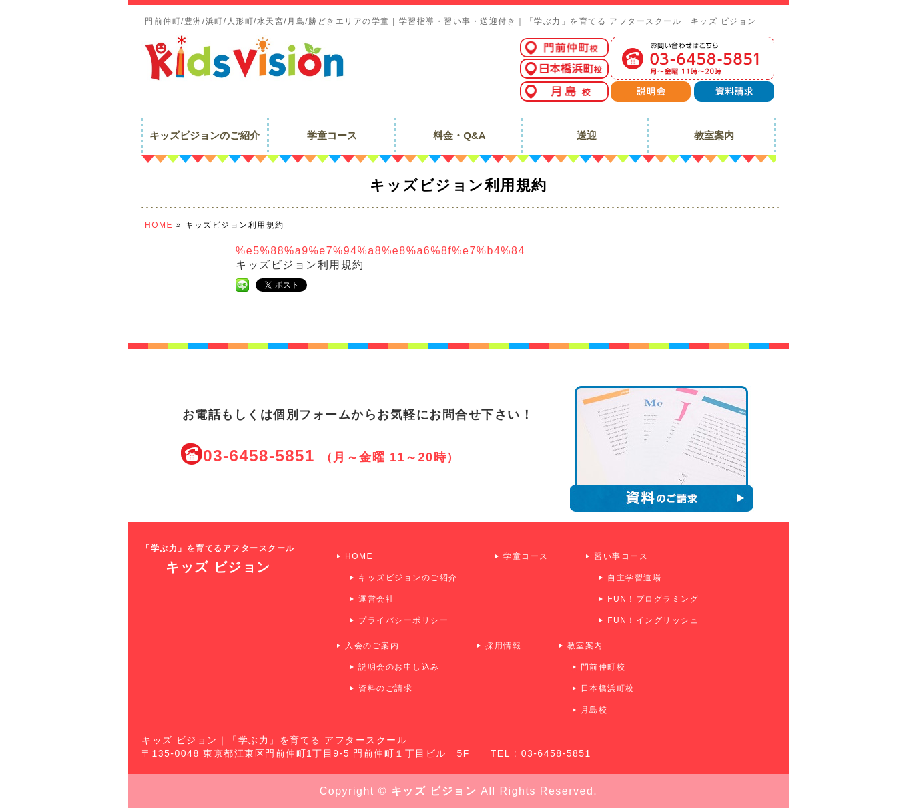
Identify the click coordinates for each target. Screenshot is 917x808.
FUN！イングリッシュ (653, 620)
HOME (359, 556)
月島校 (594, 710)
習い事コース (621, 556)
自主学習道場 (634, 577)
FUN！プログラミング (653, 599)
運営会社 (376, 599)
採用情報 (503, 645)
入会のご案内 (372, 645)
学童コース (526, 556)
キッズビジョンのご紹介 (408, 577)
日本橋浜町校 (608, 688)
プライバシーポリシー (403, 620)
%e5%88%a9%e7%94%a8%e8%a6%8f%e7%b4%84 (380, 250)
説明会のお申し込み (399, 667)
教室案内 (585, 645)
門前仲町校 (603, 667)
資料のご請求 (385, 688)
